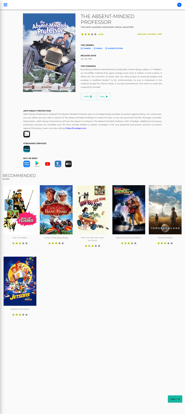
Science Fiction (114, 48)
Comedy (86, 48)
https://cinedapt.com (76, 128)
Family (98, 48)
